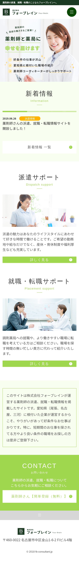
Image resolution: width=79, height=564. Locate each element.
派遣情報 (39, 115)
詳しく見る (51, 267)
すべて (15, 115)
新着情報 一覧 (50, 154)
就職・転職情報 (64, 115)
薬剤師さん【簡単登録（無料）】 (41, 503)
